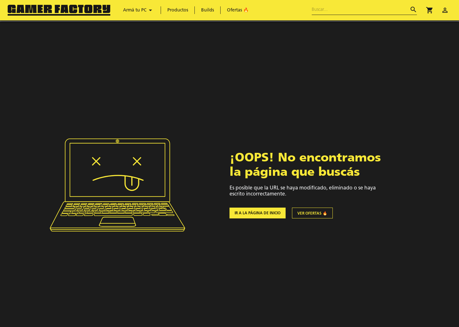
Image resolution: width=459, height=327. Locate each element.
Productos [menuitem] (177, 10)
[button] (429, 10)
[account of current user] (445, 10)
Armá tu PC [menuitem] (139, 10)
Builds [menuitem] (207, 10)
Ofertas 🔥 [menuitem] (238, 10)
